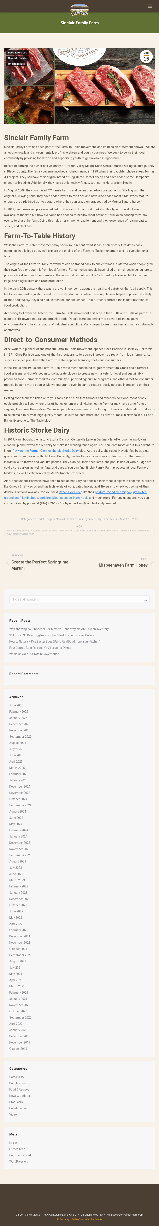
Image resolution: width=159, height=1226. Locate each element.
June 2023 (16, 874)
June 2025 (16, 755)
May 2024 (15, 824)
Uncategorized (16, 63)
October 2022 (18, 905)
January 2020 (18, 1030)
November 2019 (19, 1042)
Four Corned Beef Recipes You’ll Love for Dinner (40, 647)
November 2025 (19, 730)
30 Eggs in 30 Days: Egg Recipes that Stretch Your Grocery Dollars (51, 635)
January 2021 (18, 998)
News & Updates (18, 58)
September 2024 (20, 805)
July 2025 (15, 749)
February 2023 (18, 886)
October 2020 (18, 1011)
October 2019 (18, 1048)
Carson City (16, 1077)
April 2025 (16, 761)
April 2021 (16, 980)
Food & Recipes (17, 52)
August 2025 (17, 743)
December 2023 (19, 842)
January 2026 (18, 718)
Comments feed (20, 1155)
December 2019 (19, 1036)
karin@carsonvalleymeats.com (125, 1214)
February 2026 (18, 711)
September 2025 (20, 736)
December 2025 (19, 724)
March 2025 (17, 767)
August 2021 (17, 961)
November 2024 (19, 792)
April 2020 (16, 1023)
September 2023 (20, 855)
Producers (16, 1102)
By (107, 519)
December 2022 (19, 899)
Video (13, 1114)
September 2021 (20, 955)
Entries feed (17, 1149)
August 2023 (17, 861)
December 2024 (19, 786)
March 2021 (17, 986)
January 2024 (18, 836)
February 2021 (18, 992)
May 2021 (15, 973)
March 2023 (17, 880)
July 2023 (15, 867)
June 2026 (16, 705)
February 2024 (18, 830)
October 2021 (18, 949)
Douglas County (19, 1083)
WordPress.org (19, 1161)
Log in (13, 1142)
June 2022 (16, 911)
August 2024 (17, 811)
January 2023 (18, 892)
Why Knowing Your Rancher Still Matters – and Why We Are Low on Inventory (59, 629)
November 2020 (19, 1005)
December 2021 (19, 936)
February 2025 (18, 774)
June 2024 (16, 817)
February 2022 (18, 930)
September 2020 (20, 1017)
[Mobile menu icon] (150, 6)
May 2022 (15, 917)
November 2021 (19, 942)
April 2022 (16, 924)
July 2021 (15, 967)
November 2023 (19, 849)
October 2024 (18, 799)
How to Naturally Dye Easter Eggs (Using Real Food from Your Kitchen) (54, 641)
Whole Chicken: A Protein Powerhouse (34, 654)
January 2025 (18, 780)
